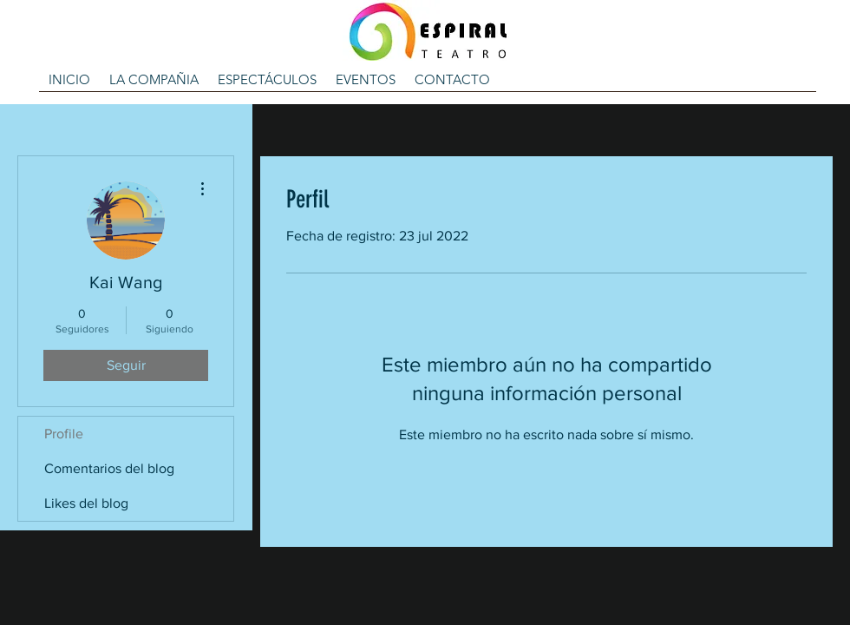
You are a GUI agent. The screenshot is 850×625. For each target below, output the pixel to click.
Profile (63, 433)
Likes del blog (86, 503)
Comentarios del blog (109, 468)
